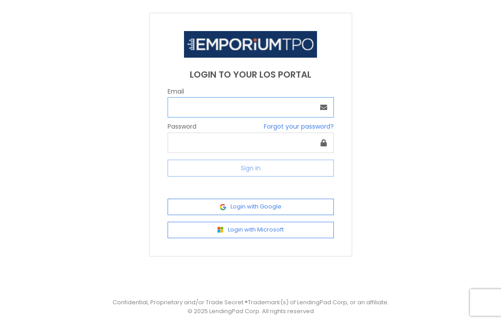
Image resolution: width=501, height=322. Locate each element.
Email (176, 91)
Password (182, 126)
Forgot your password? (299, 126)
